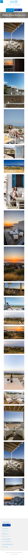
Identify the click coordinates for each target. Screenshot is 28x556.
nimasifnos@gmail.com (17, 4)
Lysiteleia (16, 554)
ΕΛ (14, 7)
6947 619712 (10, 4)
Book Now (10, 10)
